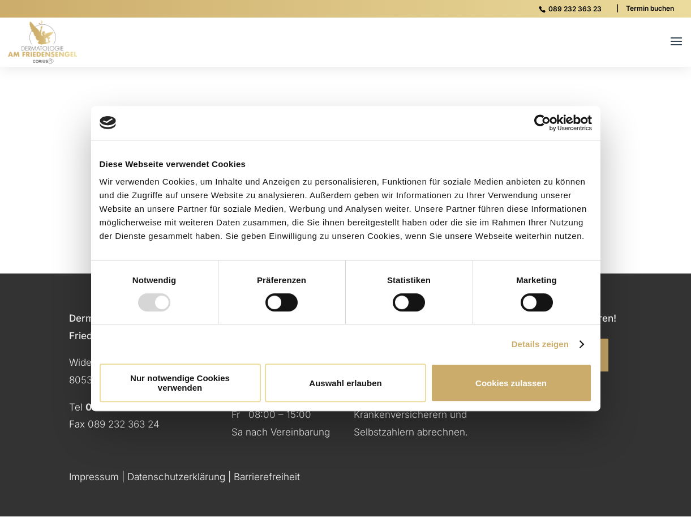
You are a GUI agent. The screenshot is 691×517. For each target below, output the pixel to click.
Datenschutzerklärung (176, 476)
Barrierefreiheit (267, 476)
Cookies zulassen (511, 383)
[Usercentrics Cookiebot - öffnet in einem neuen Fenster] (542, 122)
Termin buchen (650, 8)
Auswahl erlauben (345, 383)
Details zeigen (540, 344)
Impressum (94, 476)
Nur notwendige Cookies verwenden (180, 382)
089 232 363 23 (575, 9)
